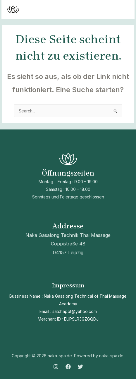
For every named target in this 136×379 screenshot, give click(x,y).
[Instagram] (55, 366)
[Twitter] (80, 366)
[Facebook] (68, 366)
